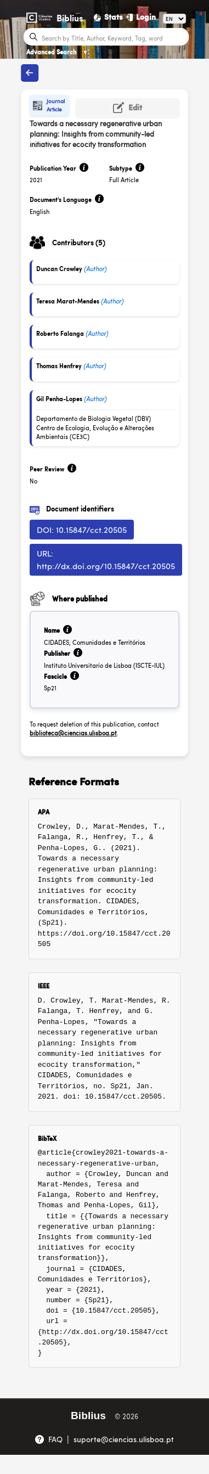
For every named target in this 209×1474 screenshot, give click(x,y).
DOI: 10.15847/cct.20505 (82, 529)
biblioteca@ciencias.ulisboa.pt (73, 733)
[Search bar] (114, 37)
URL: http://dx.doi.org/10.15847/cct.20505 (106, 559)
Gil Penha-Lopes (59, 399)
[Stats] (108, 17)
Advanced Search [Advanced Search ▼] (57, 52)
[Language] (174, 19)
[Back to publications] (29, 73)
